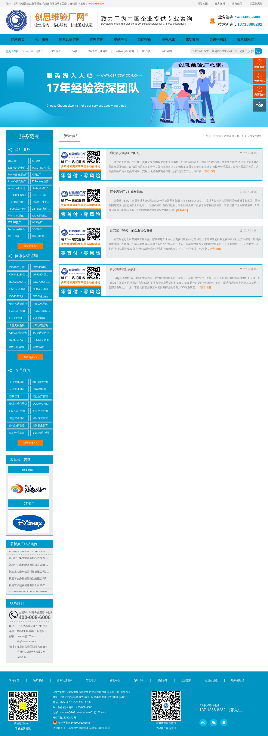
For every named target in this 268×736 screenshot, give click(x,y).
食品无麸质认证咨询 (17, 325)
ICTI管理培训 (16, 432)
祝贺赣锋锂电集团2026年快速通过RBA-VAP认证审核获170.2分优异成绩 (31, 552)
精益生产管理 (39, 396)
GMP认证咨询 (16, 289)
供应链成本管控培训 (41, 418)
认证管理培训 (16, 389)
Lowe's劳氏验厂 (17, 181)
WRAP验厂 (14, 222)
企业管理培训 (16, 381)
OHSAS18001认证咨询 (17, 274)
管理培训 (91, 680)
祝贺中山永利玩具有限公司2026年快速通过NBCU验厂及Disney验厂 (31, 566)
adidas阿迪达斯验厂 (41, 215)
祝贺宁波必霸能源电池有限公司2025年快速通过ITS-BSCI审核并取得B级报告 (31, 579)
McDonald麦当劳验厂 (17, 229)
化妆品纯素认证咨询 (41, 318)
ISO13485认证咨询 (17, 296)
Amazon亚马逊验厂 (17, 188)
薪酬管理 (13, 396)
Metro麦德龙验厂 (17, 174)
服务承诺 (168, 39)
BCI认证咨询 (15, 347)
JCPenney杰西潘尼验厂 (41, 181)
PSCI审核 (37, 347)
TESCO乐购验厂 (17, 195)
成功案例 (192, 39)
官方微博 (220, 3)
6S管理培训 (38, 389)
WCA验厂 (37, 222)
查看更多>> (30, 245)
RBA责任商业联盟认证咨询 (41, 201)
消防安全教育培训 (41, 425)
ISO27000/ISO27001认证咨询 (41, 281)
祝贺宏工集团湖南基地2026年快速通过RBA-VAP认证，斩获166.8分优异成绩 (31, 559)
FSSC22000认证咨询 (17, 318)
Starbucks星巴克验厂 (41, 188)
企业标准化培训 (17, 403)
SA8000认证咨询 (98, 51)
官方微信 (237, 3)
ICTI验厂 (56, 51)
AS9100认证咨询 (41, 303)
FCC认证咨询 (16, 310)
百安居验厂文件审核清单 (126, 191)
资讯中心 (120, 39)
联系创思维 (256, 3)
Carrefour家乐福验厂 (41, 208)
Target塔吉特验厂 (17, 208)
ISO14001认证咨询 (41, 267)
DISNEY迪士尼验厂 (17, 167)
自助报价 (144, 39)
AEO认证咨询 (39, 289)
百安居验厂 (256, 135)
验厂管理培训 (39, 381)
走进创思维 (218, 39)
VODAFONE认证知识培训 (41, 403)
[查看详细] (209, 171)
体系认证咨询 (69, 39)
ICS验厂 (36, 174)
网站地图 (202, 3)
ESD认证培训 (16, 410)
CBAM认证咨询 (17, 332)
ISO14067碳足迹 (17, 340)
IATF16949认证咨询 (41, 274)
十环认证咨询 (39, 325)
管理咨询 (96, 39)
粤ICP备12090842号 (64, 717)
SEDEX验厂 (14, 236)
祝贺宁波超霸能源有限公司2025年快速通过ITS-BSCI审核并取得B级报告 (31, 586)
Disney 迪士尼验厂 (32, 51)
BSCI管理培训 (40, 432)
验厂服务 (42, 39)
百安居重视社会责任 (123, 269)
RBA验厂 (75, 51)
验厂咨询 (166, 51)
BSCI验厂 (147, 51)
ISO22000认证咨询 (17, 281)
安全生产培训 (39, 410)
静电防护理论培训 (17, 425)
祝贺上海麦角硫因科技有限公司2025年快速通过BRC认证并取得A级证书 (31, 572)
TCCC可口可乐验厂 (41, 167)
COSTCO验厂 (39, 195)
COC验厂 (37, 229)
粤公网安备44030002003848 (74, 722)
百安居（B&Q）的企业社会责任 (131, 230)
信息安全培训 (16, 418)
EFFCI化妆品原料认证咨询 (41, 296)
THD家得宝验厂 (17, 201)
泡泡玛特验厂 (39, 236)
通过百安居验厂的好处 (125, 153)
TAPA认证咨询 (40, 332)
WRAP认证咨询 (125, 51)
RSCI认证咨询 (40, 340)
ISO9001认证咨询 (17, 267)
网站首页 (18, 39)
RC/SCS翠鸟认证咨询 (41, 310)
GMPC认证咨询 (17, 303)
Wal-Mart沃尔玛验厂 (17, 215)
